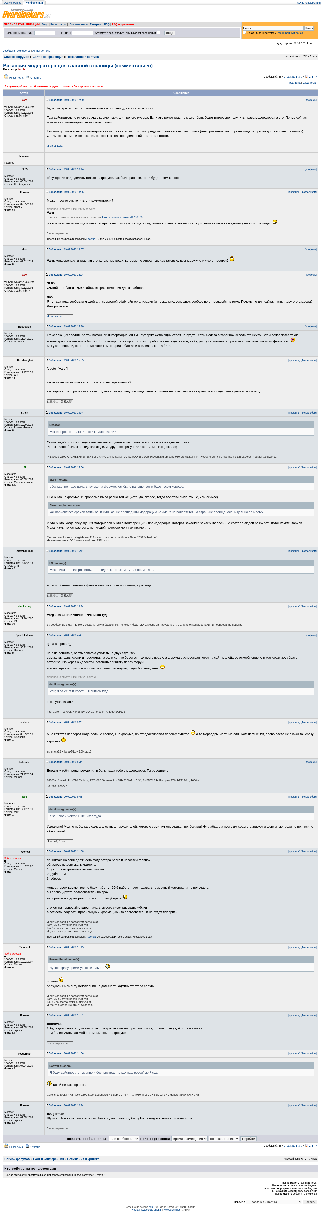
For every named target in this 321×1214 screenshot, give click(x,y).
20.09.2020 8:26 (65, 722)
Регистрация (58, 24)
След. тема (309, 82)
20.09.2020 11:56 (66, 1053)
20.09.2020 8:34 (65, 762)
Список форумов (16, 57)
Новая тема (16, 77)
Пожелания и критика (83, 57)
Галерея (95, 24)
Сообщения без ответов (16, 50)
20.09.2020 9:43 (65, 796)
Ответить (35, 77)
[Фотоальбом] (309, 192)
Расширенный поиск (290, 32)
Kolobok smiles (172, 1209)
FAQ (107, 24)
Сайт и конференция (48, 57)
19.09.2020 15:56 (66, 467)
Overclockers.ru (12, 2)
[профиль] (311, 100)
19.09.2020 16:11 (66, 551)
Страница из (293, 76)
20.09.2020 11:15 (66, 947)
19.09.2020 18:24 (66, 606)
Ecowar (90, 239)
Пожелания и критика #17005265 (123, 217)
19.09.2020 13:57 (66, 249)
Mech (21, 69)
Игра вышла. (55, 145)
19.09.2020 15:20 (66, 326)
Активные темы (41, 50)
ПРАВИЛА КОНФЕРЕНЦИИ (22, 24)
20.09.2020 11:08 (66, 851)
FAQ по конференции (308, 2)
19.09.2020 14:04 (66, 274)
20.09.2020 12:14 (66, 1105)
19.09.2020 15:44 (66, 412)
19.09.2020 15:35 (66, 360)
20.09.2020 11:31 (66, 1015)
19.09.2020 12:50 (66, 100)
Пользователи (78, 24)
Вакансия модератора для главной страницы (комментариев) (78, 65)
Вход (45, 24)
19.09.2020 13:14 (66, 169)
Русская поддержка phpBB (146, 1209)
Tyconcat (91, 936)
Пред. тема (294, 82)
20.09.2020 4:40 (65, 635)
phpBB (152, 1207)
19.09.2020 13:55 (66, 192)
